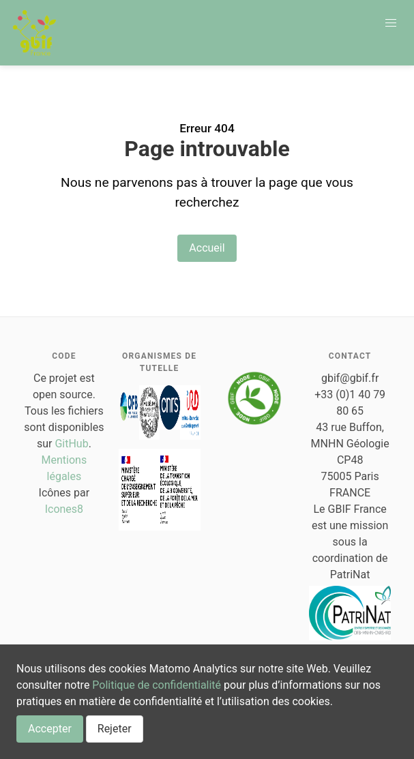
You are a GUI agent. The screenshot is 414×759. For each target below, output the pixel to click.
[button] (391, 23)
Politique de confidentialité (156, 685)
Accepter (50, 728)
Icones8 (64, 509)
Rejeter (115, 728)
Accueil (206, 247)
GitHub (71, 443)
